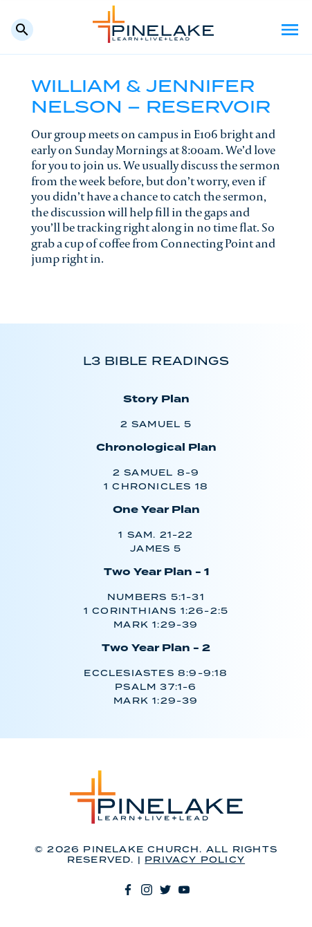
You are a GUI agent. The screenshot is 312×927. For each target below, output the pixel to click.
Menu (290, 30)
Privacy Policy (195, 860)
